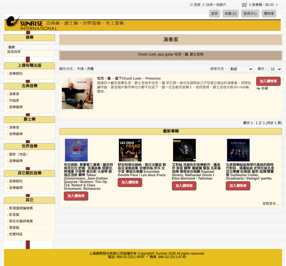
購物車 (269, 14)
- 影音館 (13, 215)
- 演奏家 (13, 94)
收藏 (264, 88)
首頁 (214, 14)
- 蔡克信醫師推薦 (20, 221)
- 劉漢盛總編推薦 (20, 208)
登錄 (197, 5)
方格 (90, 69)
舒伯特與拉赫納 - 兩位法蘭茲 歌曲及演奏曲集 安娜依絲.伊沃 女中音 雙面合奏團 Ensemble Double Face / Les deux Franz (142, 170)
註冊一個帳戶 (216, 5)
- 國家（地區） (18, 154)
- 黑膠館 (13, 228)
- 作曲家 (13, 101)
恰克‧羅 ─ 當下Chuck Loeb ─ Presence (129, 78)
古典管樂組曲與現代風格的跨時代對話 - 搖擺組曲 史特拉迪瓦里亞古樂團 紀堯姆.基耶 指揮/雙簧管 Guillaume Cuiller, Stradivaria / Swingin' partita (250, 171)
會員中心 (250, 14)
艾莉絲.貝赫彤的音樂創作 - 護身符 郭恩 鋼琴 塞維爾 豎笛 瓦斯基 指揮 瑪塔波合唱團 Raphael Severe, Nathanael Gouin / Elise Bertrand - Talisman (196, 171)
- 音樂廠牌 (15, 107)
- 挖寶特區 (15, 234)
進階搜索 (14, 52)
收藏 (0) (231, 14)
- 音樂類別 (15, 74)
